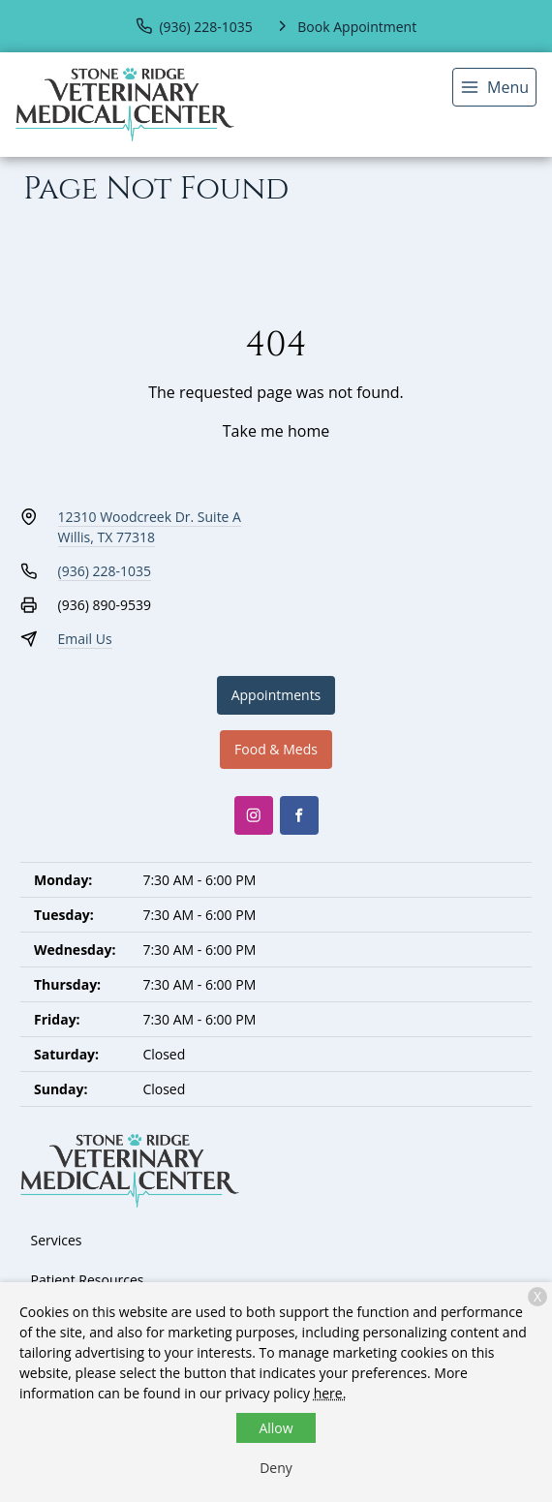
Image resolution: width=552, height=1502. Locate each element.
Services (56, 1240)
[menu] (494, 87)
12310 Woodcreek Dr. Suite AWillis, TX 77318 (149, 526)
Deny (276, 1467)
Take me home (276, 431)
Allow (275, 1428)
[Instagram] (253, 815)
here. (330, 1393)
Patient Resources (87, 1280)
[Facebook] (299, 815)
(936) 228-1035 (104, 571)
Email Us (85, 638)
